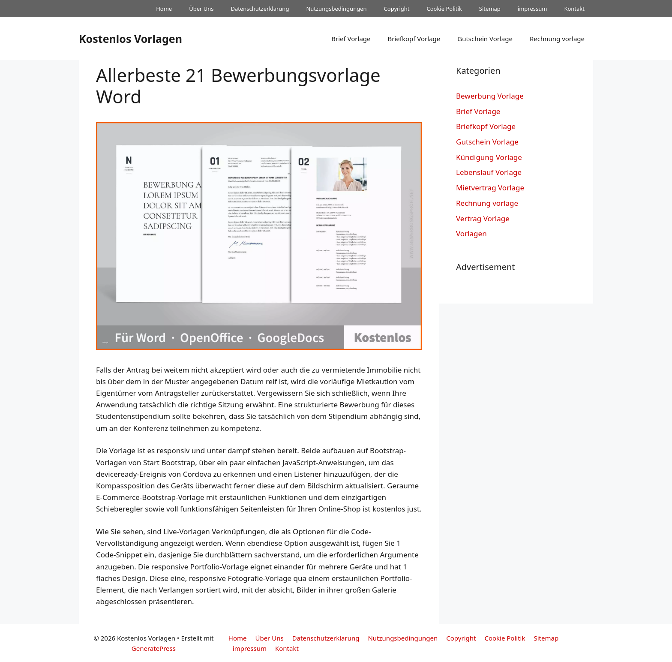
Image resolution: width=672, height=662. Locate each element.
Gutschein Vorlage (485, 38)
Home (164, 8)
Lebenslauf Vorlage (489, 172)
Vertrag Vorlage (483, 218)
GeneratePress (154, 648)
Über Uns (201, 8)
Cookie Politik (444, 8)
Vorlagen (471, 233)
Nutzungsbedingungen (336, 8)
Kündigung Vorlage (489, 157)
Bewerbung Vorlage (490, 96)
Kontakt (574, 8)
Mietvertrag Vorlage (490, 188)
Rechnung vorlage (557, 38)
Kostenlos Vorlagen (130, 38)
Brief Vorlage (350, 38)
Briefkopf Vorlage (413, 38)
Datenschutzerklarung (260, 8)
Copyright (397, 8)
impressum (532, 8)
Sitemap (490, 8)
